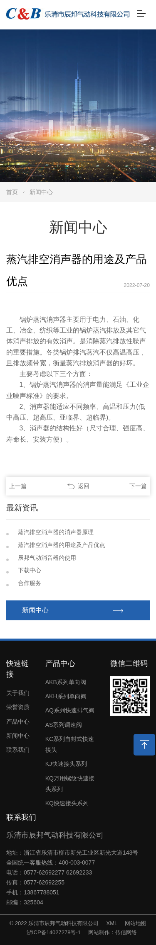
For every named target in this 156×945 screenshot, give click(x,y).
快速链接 (17, 668)
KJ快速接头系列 (66, 763)
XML (111, 923)
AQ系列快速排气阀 (69, 710)
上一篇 (18, 486)
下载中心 (29, 570)
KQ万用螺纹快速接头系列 (69, 783)
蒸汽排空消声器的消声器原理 (56, 532)
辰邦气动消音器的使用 (47, 557)
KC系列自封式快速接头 (69, 744)
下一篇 (138, 486)
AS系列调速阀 (63, 725)
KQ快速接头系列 (67, 803)
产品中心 (18, 721)
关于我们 (18, 693)
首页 (12, 192)
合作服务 (29, 583)
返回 (83, 486)
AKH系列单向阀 (66, 696)
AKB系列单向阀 (65, 682)
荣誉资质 (18, 707)
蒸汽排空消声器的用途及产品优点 (61, 545)
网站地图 (135, 923)
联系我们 (18, 749)
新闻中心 (41, 192)
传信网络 (126, 932)
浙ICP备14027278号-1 (54, 932)
